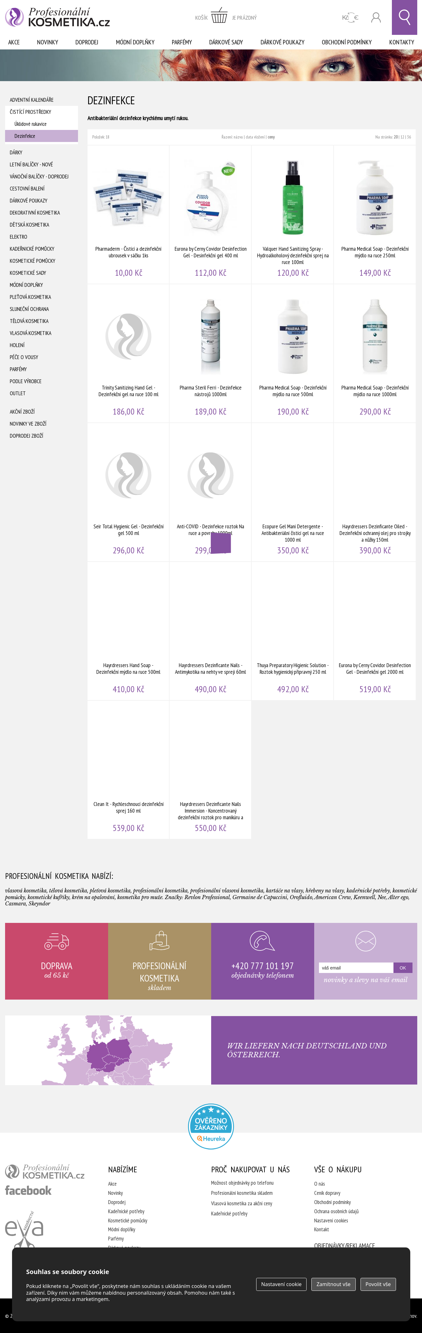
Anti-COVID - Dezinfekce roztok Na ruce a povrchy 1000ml (211, 492)
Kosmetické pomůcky (32, 260)
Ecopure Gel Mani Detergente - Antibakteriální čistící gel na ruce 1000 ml (293, 492)
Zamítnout (333, 1284)
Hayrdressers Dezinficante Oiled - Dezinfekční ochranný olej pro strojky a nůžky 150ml (375, 492)
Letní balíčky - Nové (31, 164)
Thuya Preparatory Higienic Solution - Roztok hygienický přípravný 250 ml (293, 631)
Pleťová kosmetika (30, 296)
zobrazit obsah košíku (226, 17)
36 (409, 137)
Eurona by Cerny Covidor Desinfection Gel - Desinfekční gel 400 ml (211, 214)
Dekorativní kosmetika (35, 212)
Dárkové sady (226, 42)
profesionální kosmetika (44, 1171)
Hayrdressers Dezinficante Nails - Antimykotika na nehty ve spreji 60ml (211, 631)
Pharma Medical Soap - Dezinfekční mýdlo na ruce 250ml (375, 214)
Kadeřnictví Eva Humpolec (24, 1231)
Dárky (16, 152)
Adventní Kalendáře (32, 99)
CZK (350, 17)
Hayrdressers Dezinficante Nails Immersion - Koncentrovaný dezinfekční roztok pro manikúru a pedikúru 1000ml (211, 770)
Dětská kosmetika (29, 224)
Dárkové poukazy (282, 42)
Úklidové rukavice (31, 123)
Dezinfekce (25, 135)
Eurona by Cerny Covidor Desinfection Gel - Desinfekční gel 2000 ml (375, 631)
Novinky (47, 42)
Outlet (18, 393)
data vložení (255, 137)
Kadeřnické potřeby (126, 1211)
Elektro (18, 236)
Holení (17, 345)
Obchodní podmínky (347, 42)
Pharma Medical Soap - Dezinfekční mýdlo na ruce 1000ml (375, 353)
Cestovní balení (27, 188)
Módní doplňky (135, 42)
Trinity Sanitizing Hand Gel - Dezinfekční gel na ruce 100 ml (129, 353)
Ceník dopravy (327, 1192)
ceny (271, 137)
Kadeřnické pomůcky (32, 248)
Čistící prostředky (30, 111)
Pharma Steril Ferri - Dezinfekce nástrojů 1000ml (211, 353)
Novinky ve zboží (28, 423)
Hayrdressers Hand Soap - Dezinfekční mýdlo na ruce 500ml (129, 631)
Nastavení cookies (331, 1220)
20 (396, 137)
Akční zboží (22, 411)
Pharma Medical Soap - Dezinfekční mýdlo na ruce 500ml (293, 353)
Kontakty (401, 42)
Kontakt (321, 1229)
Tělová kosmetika (29, 321)
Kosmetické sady (28, 272)
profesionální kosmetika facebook (28, 1190)
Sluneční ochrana (29, 309)
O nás (319, 1183)
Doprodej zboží (26, 435)
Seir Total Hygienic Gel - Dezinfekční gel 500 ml (129, 492)
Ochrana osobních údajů (336, 1211)
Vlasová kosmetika (30, 333)
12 (402, 137)
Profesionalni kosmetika (211, 1126)
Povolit (378, 1284)
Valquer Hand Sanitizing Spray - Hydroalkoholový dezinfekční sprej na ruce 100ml (293, 214)
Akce (14, 42)
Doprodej (86, 42)
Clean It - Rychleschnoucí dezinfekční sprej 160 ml (129, 770)
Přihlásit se (376, 17)
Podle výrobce (26, 381)
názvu (238, 137)
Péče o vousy (24, 357)
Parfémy (182, 42)
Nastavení (281, 1284)
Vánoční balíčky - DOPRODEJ (39, 176)
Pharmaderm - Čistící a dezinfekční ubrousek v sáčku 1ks (129, 214)
